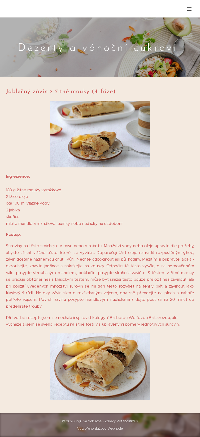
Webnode (115, 428)
